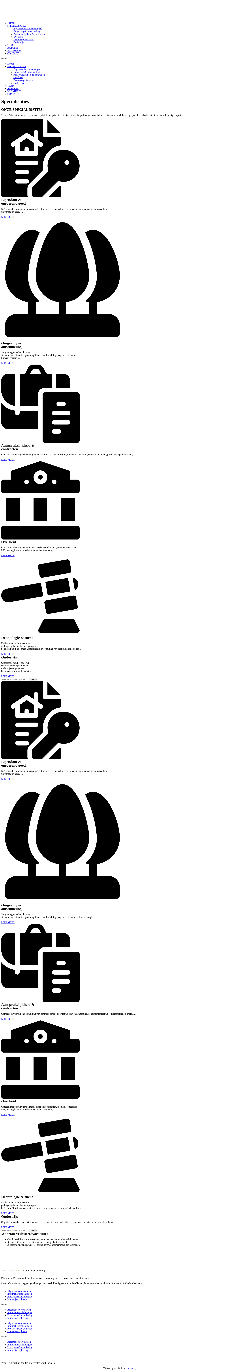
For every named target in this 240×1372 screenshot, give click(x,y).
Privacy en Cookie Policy (19, 1296)
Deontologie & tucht (23, 39)
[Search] (33, 679)
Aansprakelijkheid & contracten (29, 34)
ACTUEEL (13, 47)
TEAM (10, 45)
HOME (11, 23)
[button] (120, 58)
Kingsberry (131, 1368)
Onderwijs (18, 42)
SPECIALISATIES (16, 25)
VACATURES (14, 50)
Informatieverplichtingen (19, 1293)
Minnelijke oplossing (17, 1299)
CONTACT (13, 53)
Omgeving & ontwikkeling (26, 31)
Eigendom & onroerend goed (27, 28)
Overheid (18, 36)
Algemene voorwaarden (19, 1291)
